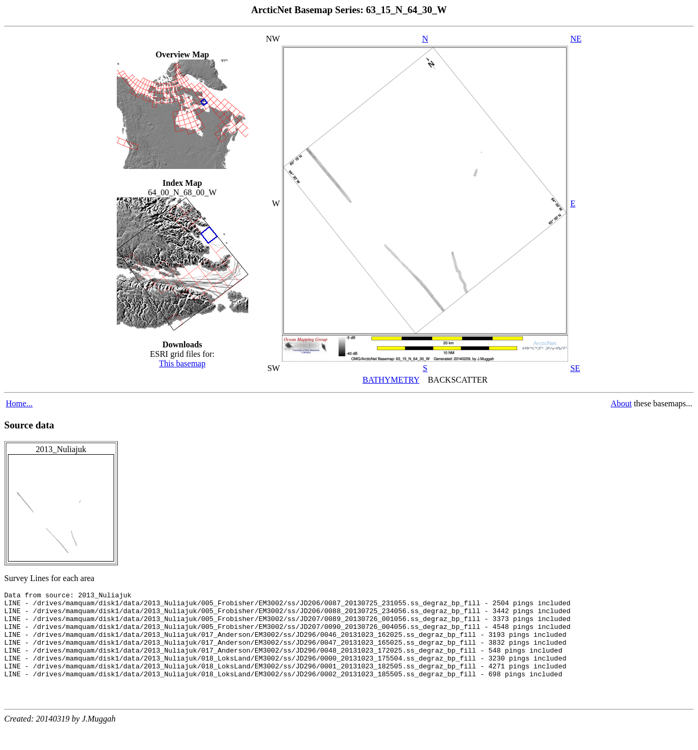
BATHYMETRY (390, 379)
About (621, 403)
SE (575, 368)
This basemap (182, 363)
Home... (19, 403)
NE (575, 38)
